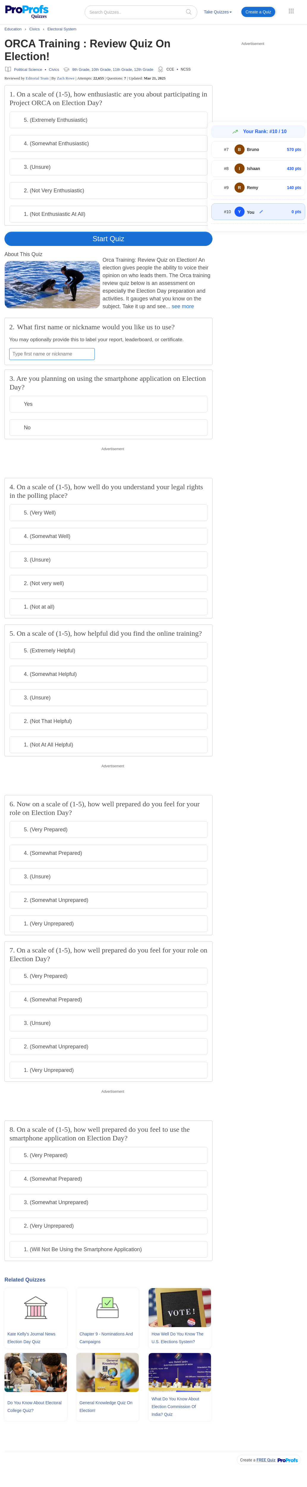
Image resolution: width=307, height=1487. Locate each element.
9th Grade (80, 69)
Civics (54, 69)
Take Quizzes (218, 12)
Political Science (28, 69)
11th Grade (122, 69)
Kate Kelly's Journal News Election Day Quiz (31, 1338)
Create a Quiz (258, 12)
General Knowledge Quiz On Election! (105, 1406)
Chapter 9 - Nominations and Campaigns (106, 1338)
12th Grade (143, 69)
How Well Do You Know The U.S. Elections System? (178, 1338)
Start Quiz (109, 239)
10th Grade (101, 69)
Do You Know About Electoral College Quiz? (34, 1406)
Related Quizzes (24, 1280)
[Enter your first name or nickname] (52, 354)
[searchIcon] (188, 11)
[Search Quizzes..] (141, 12)
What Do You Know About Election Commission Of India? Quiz (175, 1406)
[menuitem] (217, 13)
